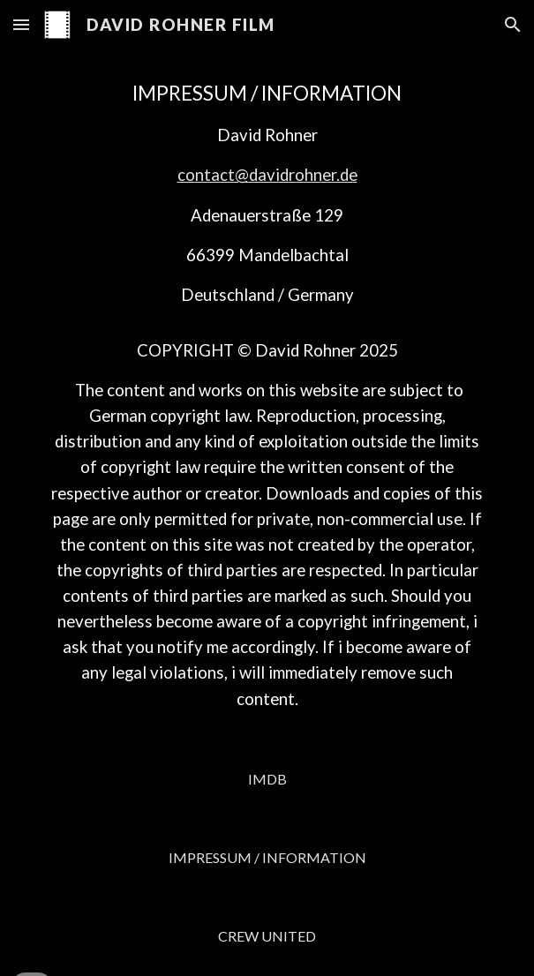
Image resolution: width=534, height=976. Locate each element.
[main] (267, 395)
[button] (21, 24)
